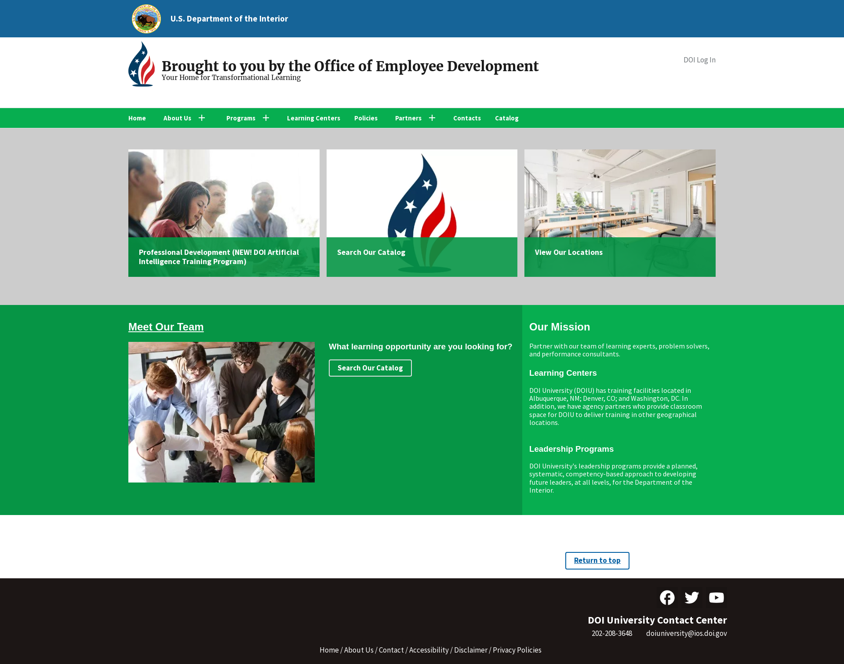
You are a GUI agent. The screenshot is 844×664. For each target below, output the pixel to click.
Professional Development (184, 252)
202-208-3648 (612, 633)
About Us (359, 650)
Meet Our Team (166, 327)
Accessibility (429, 650)
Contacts (467, 118)
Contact (391, 650)
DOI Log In (700, 60)
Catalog (507, 118)
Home (137, 118)
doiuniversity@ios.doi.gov (686, 633)
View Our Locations (569, 252)
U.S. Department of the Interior (229, 18)
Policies (366, 118)
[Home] (145, 65)
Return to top (597, 560)
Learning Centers (313, 118)
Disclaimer (470, 650)
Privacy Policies (517, 650)
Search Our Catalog (371, 252)
